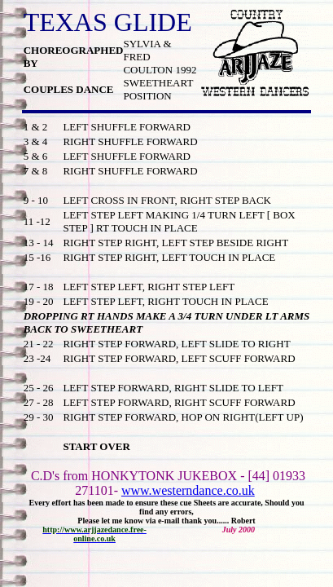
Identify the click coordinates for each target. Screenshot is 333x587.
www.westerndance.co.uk (188, 490)
